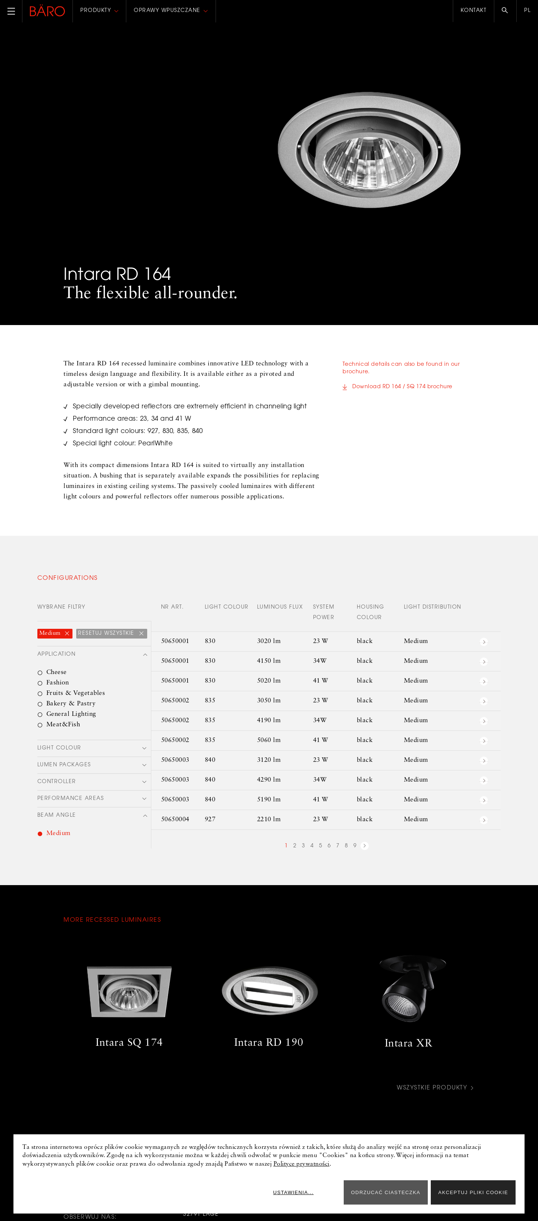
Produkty (95, 10)
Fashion (57, 683)
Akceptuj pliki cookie (473, 1192)
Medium (50, 633)
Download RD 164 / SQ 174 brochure (402, 387)
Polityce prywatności (301, 1164)
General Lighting (71, 714)
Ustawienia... (313, 1192)
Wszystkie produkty (432, 1088)
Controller (56, 782)
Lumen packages (64, 765)
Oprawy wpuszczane (167, 10)
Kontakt (474, 10)
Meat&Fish (63, 724)
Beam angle (56, 815)
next (364, 847)
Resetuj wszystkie (107, 633)
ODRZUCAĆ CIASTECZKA (386, 1192)
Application (56, 654)
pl (527, 10)
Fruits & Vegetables (75, 693)
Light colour (59, 748)
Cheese (56, 672)
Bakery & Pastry (71, 704)
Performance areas (70, 798)
